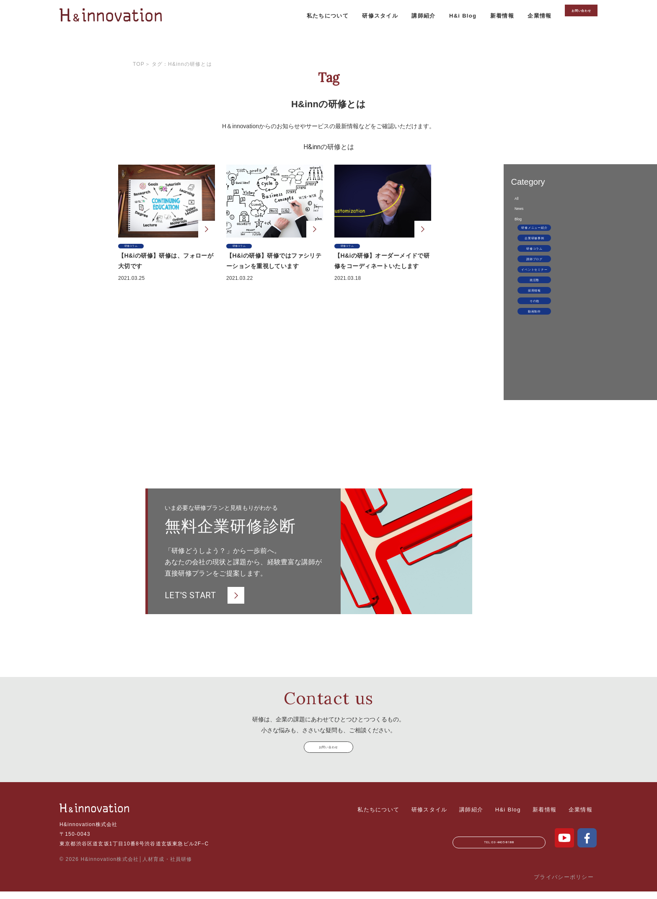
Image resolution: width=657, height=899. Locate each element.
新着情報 (473, 29)
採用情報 (527, 355)
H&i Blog (433, 29)
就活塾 (526, 339)
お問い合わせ (567, 30)
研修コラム (527, 290)
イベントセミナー (526, 323)
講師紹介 (393, 29)
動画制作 (527, 388)
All (499, 203)
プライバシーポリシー (564, 884)
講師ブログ (527, 306)
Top (139, 64)
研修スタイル (349, 29)
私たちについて (295, 29)
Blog (502, 241)
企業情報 (511, 29)
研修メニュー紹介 (526, 257)
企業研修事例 (526, 274)
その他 (526, 372)
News (503, 222)
